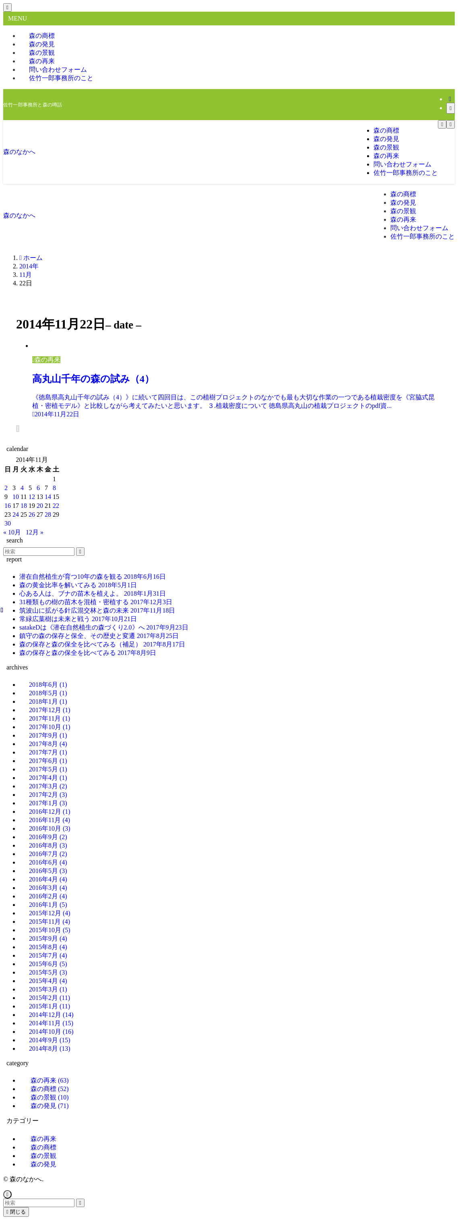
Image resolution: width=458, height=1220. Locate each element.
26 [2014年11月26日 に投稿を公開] (32, 514)
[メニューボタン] (442, 124)
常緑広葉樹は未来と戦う (78, 618)
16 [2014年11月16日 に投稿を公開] (7, 505)
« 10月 (12, 532)
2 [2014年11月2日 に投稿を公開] (6, 487)
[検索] (450, 108)
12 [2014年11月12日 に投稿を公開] (32, 496)
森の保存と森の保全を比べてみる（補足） (102, 644)
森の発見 (50, 1105)
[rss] (450, 99)
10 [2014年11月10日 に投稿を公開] (15, 496)
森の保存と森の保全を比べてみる (87, 652)
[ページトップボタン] (7, 1194)
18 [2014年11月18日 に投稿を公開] (24, 505)
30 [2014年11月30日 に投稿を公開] (7, 523)
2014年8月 (49, 1048)
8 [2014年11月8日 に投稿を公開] (54, 487)
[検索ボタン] (450, 124)
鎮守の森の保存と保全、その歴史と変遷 (99, 635)
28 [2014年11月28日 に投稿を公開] (48, 514)
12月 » (34, 532)
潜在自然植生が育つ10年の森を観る (92, 576)
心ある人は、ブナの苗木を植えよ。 (92, 593)
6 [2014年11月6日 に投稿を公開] (38, 487)
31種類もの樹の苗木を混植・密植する (95, 602)
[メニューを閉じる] (7, 7)
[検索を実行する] (80, 551)
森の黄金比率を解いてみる (78, 585)
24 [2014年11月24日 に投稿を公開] (15, 514)
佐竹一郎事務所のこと (61, 78)
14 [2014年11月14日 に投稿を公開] (48, 496)
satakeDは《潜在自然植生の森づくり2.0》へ (103, 627)
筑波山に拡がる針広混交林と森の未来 (97, 610)
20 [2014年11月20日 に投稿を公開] (40, 505)
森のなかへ (19, 151)
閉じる (16, 1212)
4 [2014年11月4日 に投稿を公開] (22, 487)
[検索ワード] (38, 551)
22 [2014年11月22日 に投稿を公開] (56, 505)
